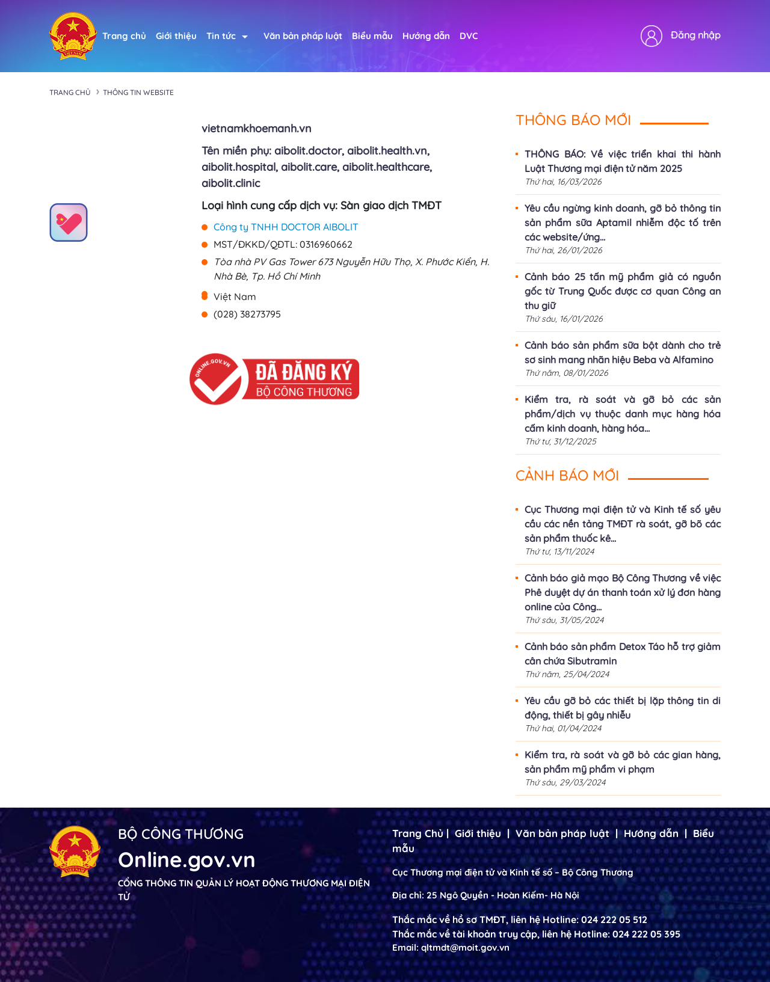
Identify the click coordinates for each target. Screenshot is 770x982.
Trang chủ (124, 35)
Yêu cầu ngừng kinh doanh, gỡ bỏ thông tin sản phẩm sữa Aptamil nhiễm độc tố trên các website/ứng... (623, 222)
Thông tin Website (138, 92)
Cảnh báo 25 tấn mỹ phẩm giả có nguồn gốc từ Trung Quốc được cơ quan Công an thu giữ (623, 291)
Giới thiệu (176, 35)
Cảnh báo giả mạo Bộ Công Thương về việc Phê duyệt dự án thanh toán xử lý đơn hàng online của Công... (623, 592)
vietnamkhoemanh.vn (257, 128)
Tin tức (227, 35)
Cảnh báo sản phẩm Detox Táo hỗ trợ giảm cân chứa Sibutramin (623, 653)
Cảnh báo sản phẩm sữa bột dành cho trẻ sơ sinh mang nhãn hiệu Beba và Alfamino (623, 352)
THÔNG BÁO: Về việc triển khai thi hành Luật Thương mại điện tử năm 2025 (623, 161)
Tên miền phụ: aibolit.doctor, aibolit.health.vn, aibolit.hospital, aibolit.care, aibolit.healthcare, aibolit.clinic (317, 167)
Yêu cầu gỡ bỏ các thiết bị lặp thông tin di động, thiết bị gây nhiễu (623, 708)
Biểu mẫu (372, 35)
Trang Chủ (417, 833)
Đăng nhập (696, 35)
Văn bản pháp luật (302, 35)
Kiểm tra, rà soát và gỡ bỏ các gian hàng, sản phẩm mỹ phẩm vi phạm (623, 762)
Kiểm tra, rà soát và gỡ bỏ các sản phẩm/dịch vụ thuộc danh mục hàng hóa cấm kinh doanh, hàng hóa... (623, 413)
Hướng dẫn (426, 35)
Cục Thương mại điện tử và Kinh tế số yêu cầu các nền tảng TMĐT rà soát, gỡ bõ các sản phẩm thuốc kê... (623, 523)
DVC (469, 35)
